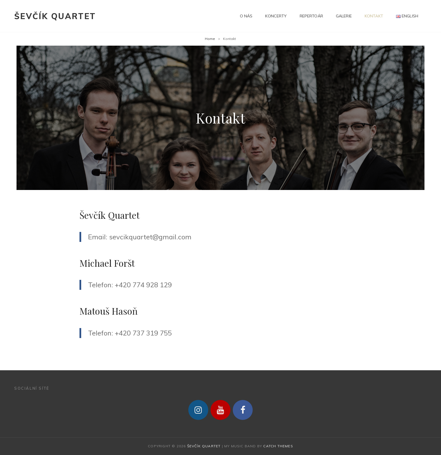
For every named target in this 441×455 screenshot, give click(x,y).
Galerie (344, 16)
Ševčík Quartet (55, 16)
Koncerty (276, 16)
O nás (246, 16)
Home (210, 39)
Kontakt (374, 16)
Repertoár (311, 16)
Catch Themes (278, 446)
